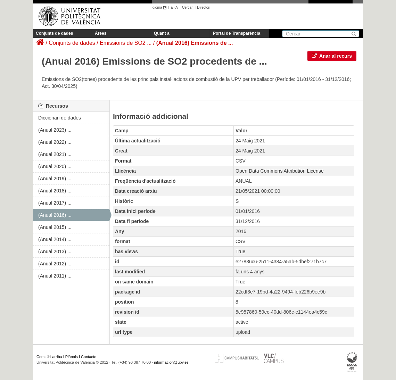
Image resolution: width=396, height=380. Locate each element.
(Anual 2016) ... (55, 215)
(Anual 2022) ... (55, 142)
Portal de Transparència (236, 33)
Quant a (162, 33)
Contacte (88, 357)
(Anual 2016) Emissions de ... (194, 43)
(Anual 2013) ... (55, 251)
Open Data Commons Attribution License (280, 171)
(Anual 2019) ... (55, 178)
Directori (203, 7)
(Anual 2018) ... (55, 190)
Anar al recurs (332, 56)
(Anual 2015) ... (55, 227)
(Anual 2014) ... (55, 239)
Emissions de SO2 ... (125, 43)
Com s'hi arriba (49, 357)
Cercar (187, 7)
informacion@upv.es (171, 362)
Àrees (100, 33)
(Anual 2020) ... (55, 166)
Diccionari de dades (59, 118)
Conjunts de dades (54, 33)
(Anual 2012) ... (55, 263)
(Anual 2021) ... (55, 154)
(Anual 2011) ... (55, 276)
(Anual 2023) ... (55, 130)
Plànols (71, 357)
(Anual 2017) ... (55, 203)
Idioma (159, 7)
